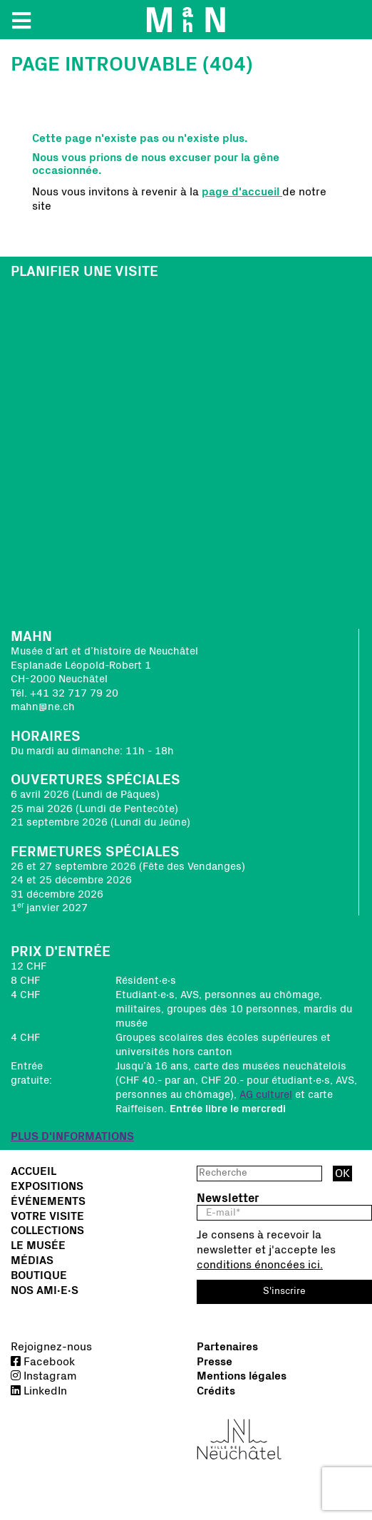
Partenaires (227, 1346)
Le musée (38, 1245)
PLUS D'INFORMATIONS (72, 1136)
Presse (214, 1361)
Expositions (47, 1186)
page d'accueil (242, 191)
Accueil (33, 1171)
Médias (32, 1260)
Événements (48, 1201)
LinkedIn (39, 1391)
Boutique (39, 1275)
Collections (47, 1230)
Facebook (43, 1361)
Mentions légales (241, 1376)
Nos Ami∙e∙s (44, 1290)
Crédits (216, 1391)
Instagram (44, 1376)
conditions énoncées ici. (260, 1264)
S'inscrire (284, 1291)
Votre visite (47, 1216)
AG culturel (265, 1094)
